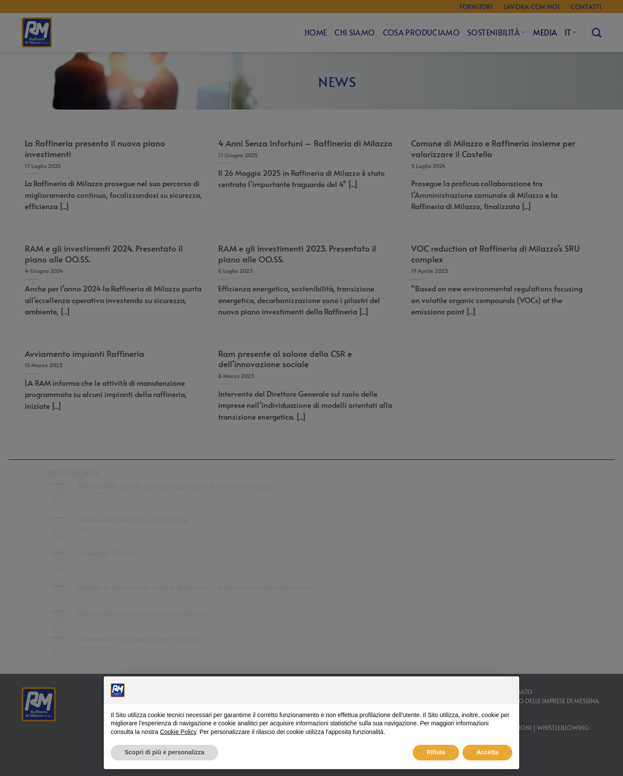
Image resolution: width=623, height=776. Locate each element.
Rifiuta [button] (436, 752)
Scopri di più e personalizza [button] (164, 752)
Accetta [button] (487, 752)
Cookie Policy (178, 731)
